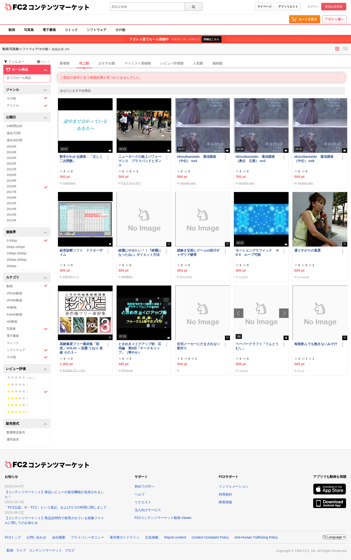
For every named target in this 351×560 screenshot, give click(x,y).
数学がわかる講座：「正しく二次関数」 (81, 159)
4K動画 (12, 307)
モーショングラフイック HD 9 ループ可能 (257, 252)
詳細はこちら (211, 39)
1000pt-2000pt (16, 253)
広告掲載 (151, 537)
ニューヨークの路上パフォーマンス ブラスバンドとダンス (139, 161)
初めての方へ (144, 486)
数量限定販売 (16, 432)
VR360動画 (14, 300)
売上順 (84, 63)
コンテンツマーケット (59, 7)
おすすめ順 (106, 63)
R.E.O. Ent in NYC (131, 183)
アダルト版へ (334, 19)
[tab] (204, 63)
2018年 (27, 186)
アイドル (27, 106)
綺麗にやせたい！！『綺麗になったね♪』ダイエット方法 (139, 252)
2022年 (12, 163)
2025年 (12, 146)
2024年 (12, 152)
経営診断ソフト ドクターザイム (81, 252)
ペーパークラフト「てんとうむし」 (257, 346)
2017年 (12, 192)
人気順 (198, 63)
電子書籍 (49, 30)
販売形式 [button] (26, 424)
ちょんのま (303, 276)
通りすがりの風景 (307, 250)
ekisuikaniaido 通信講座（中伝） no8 (313, 159)
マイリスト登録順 (137, 63)
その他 (120, 30)
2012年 (12, 220)
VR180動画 (14, 293)
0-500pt (27, 240)
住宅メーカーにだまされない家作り (198, 346)
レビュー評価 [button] (26, 369)
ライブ (21, 550)
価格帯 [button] (26, 232)
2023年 (12, 158)
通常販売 (13, 439)
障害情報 (225, 502)
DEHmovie (127, 370)
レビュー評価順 (172, 63)
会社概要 (58, 537)
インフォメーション (234, 486)
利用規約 (225, 494)
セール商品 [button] (26, 69)
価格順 (217, 63)
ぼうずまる (186, 276)
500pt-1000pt (16, 247)
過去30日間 (14, 140)
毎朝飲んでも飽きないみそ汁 (315, 344)
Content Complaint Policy (210, 537)
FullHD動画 (14, 314)
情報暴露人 (127, 276)
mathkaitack (69, 183)
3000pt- (12, 266)
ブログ (70, 550)
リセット (43, 61)
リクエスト (143, 502)
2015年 (12, 203)
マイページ (264, 6)
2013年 (12, 214)
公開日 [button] (26, 117)
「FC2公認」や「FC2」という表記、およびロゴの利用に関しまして (56, 507)
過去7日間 (14, 133)
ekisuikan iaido (188, 183)
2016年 (12, 197)
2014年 (12, 209)
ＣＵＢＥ (243, 276)
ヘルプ (140, 494)
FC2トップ (13, 537)
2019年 (12, 180)
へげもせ (243, 370)
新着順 (65, 63)
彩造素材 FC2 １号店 (74, 370)
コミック (71, 30)
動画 (12, 30)
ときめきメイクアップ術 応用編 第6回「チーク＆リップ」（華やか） (139, 348)
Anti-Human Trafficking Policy (256, 537)
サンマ (300, 370)
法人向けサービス (148, 510)
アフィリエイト (288, 6)
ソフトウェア (96, 30)
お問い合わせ (36, 537)
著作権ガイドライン (125, 537)
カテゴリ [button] (26, 277)
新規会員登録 (333, 6)
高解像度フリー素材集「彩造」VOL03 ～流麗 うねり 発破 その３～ (81, 348)
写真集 (29, 30)
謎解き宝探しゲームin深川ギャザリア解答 (198, 252)
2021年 (12, 169)
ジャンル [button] (26, 90)
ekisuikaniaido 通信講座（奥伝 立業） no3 (255, 159)
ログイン (313, 6)
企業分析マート (71, 276)
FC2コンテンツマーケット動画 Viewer (163, 518)
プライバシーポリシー (87, 537)
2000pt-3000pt (16, 259)
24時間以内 (14, 126)
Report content (175, 537)
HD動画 (12, 321)
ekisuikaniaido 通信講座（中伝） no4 (196, 159)
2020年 (12, 175)
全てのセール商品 (19, 78)
